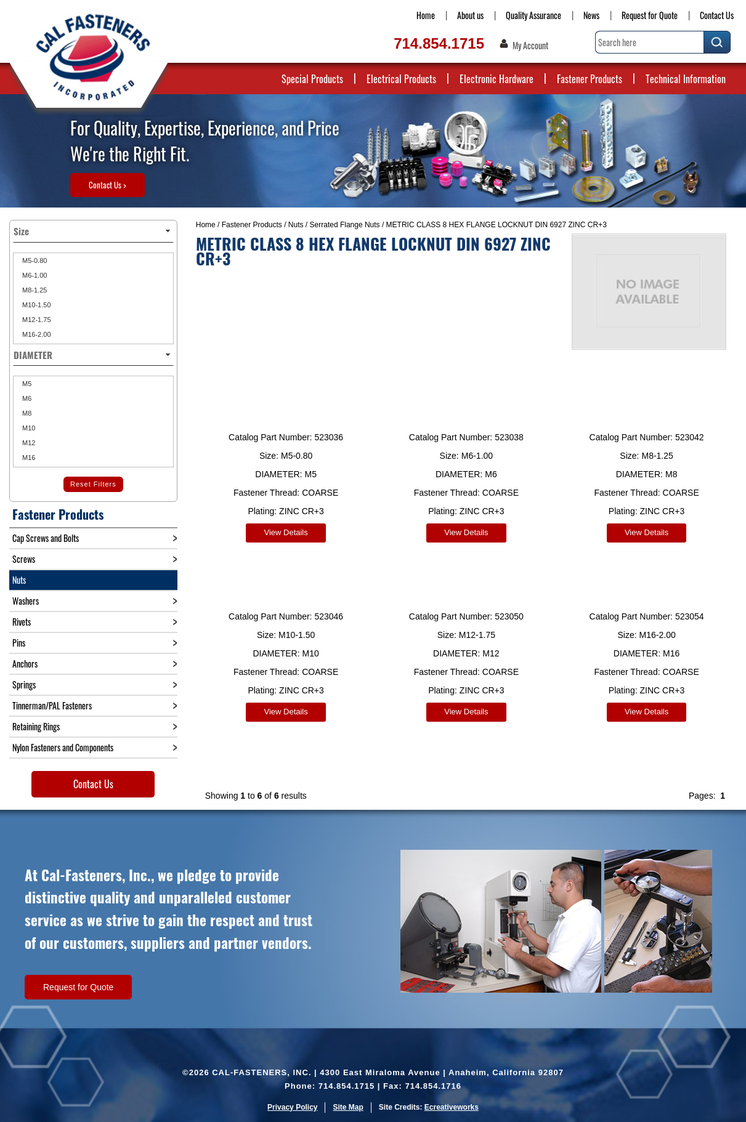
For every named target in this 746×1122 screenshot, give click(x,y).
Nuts (296, 224)
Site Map (348, 1107)
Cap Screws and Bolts (45, 537)
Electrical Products (401, 78)
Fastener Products (589, 78)
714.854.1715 (439, 43)
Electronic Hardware (496, 78)
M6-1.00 (33, 275)
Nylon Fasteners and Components (62, 747)
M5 (25, 383)
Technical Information (686, 78)
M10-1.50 (35, 305)
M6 (25, 398)
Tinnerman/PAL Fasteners (52, 705)
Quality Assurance (533, 15)
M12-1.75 (35, 319)
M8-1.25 (33, 290)
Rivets (21, 621)
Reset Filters (93, 484)
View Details (285, 532)
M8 (25, 413)
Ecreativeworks (451, 1107)
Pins (18, 642)
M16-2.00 (35, 334)
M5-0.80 (33, 260)
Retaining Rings (36, 726)
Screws (23, 558)
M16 (27, 457)
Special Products (312, 78)
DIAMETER (93, 354)
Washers (25, 600)
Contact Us (717, 15)
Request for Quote (650, 15)
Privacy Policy (292, 1107)
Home (425, 15)
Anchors (25, 663)
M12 (27, 442)
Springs (24, 684)
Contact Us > (107, 185)
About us (470, 15)
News (591, 15)
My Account (530, 45)
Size (93, 231)
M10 (27, 428)
